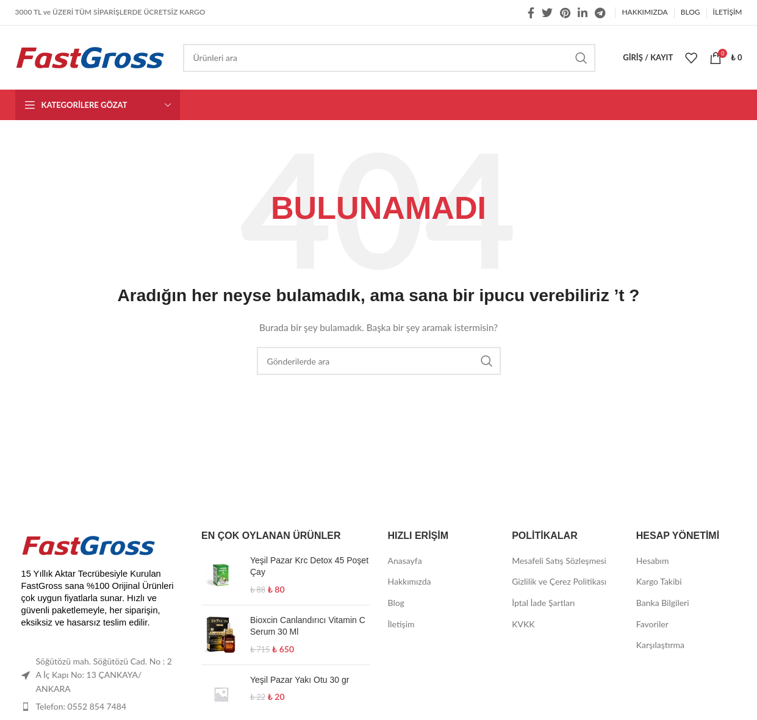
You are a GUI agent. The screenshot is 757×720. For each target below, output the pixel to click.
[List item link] (99, 706)
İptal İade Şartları (543, 602)
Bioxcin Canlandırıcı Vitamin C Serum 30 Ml (307, 626)
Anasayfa (405, 560)
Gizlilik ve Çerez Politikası (559, 581)
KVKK (523, 624)
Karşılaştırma (660, 645)
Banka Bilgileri (662, 602)
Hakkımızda (409, 581)
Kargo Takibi (659, 581)
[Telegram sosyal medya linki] (600, 13)
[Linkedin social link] (582, 13)
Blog (396, 602)
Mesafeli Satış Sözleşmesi (559, 560)
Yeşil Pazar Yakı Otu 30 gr (299, 680)
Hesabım (652, 560)
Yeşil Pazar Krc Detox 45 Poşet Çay (309, 566)
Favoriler (652, 624)
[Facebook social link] (531, 13)
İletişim (401, 624)
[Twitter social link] (547, 13)
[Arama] (389, 58)
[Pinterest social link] (565, 13)
